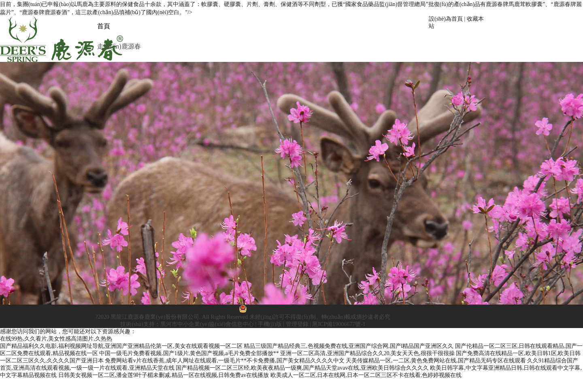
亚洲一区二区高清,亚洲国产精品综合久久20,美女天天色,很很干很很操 (367, 353)
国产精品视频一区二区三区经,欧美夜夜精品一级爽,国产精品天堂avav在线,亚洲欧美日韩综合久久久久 (302, 368)
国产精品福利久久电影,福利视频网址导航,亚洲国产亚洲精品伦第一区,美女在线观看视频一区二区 (121, 346)
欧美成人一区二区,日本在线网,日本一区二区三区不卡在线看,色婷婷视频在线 (366, 375)
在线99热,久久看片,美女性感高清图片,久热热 (56, 339)
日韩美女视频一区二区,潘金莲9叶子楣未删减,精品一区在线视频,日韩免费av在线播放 (163, 375)
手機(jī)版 (270, 324)
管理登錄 (297, 324)
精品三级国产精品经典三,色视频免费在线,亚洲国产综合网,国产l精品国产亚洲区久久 (348, 346)
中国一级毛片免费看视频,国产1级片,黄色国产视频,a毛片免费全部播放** (189, 353)
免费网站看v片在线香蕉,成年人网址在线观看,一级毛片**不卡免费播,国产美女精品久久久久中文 (225, 361)
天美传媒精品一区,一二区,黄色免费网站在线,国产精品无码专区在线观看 (436, 361)
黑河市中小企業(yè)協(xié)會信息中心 (207, 324)
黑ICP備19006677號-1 (338, 324)
